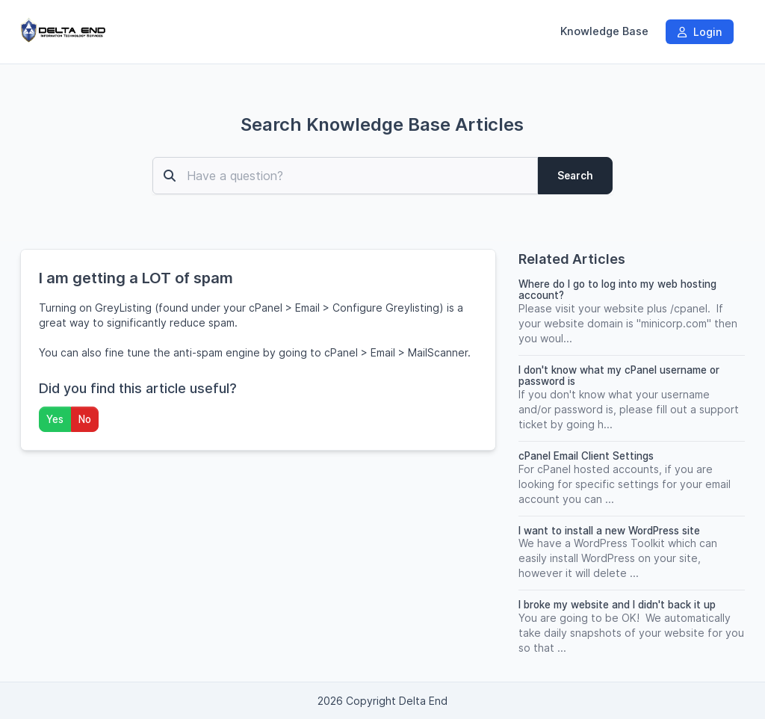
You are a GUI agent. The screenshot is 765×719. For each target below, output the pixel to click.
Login (700, 31)
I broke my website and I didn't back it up (617, 605)
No (84, 419)
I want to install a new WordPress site (609, 531)
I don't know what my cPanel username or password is (618, 375)
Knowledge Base (604, 31)
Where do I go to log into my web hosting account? (617, 289)
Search (575, 176)
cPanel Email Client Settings (586, 456)
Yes (55, 419)
